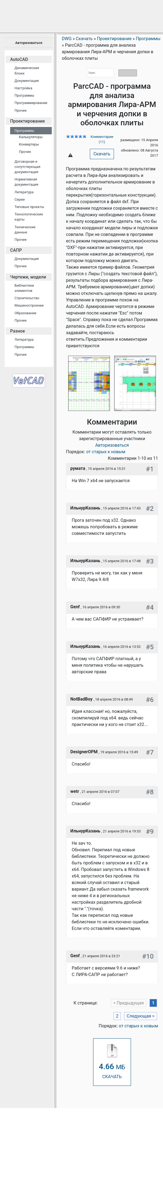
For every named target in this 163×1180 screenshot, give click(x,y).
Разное (17, 331)
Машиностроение (29, 305)
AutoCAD (19, 59)
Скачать (101, 153)
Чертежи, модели (28, 277)
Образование (25, 313)
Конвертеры (29, 144)
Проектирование (27, 121)
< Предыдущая (128, 1003)
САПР (16, 250)
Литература (24, 192)
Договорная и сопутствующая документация (27, 166)
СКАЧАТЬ (112, 1061)
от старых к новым (105, 451)
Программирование (31, 103)
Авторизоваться (28, 43)
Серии (20, 199)
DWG (67, 38)
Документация (27, 81)
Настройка (23, 88)
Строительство (27, 298)
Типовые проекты (29, 207)
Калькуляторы (31, 137)
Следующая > (141, 1016)
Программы (24, 95)
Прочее (21, 110)
